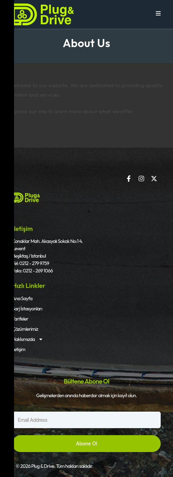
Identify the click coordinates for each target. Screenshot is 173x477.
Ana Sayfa (22, 298)
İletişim (18, 349)
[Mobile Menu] (158, 13)
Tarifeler (20, 319)
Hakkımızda (28, 339)
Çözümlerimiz (25, 329)
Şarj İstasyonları (27, 308)
